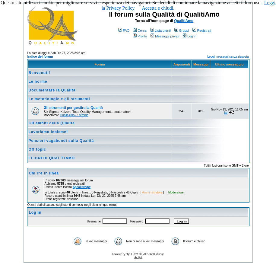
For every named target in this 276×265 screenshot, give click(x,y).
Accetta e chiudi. (158, 8)
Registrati (201, 30)
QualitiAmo (183, 21)
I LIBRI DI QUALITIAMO (52, 158)
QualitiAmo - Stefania (74, 115)
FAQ (123, 30)
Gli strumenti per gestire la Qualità (73, 108)
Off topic (37, 149)
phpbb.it (138, 257)
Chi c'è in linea (44, 173)
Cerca (139, 30)
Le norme (38, 81)
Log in (189, 36)
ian (226, 112)
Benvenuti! (39, 73)
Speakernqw (81, 187)
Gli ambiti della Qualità (52, 123)
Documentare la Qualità (52, 90)
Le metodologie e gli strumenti (59, 99)
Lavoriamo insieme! (48, 132)
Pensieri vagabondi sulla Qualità (61, 141)
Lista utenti (160, 30)
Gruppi (181, 30)
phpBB (129, 254)
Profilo (140, 36)
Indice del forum (40, 56)
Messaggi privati (165, 36)
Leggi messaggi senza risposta (228, 56)
